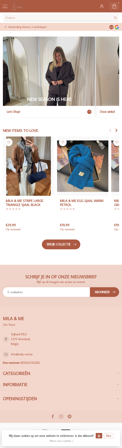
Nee (108, 436)
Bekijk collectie (61, 244)
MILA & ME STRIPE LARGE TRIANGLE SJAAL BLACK (24, 203)
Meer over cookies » (61, 441)
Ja (99, 436)
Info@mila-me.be (22, 354)
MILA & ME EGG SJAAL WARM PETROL (81, 203)
